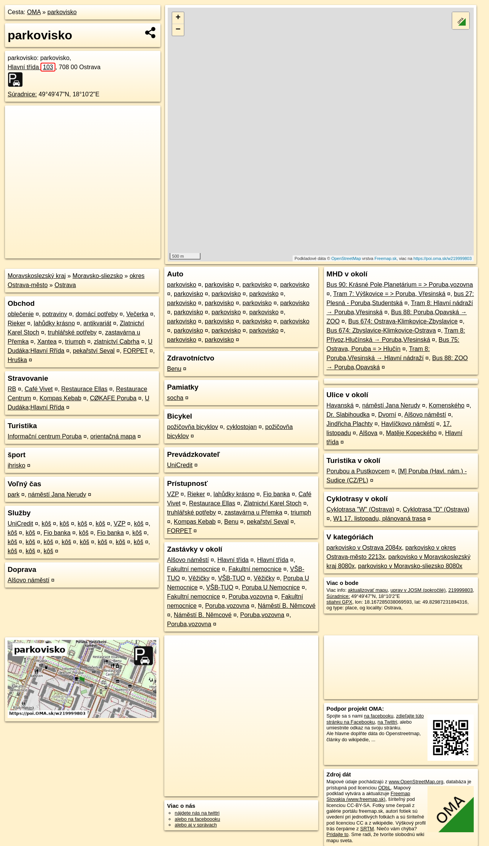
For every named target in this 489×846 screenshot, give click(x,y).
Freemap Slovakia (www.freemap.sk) (368, 796)
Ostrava (65, 285)
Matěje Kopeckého (411, 433)
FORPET (135, 350)
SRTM (367, 828)
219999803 (461, 590)
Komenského (446, 405)
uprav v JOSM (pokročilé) (417, 590)
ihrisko (16, 465)
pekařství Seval (94, 350)
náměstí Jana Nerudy (57, 494)
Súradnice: (22, 94)
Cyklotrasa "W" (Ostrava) (361, 509)
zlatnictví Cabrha (116, 341)
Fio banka (57, 532)
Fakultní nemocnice (193, 569)
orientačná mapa (113, 436)
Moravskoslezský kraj (37, 276)
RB (12, 389)
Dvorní (387, 414)
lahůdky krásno (54, 323)
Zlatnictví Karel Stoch (272, 503)
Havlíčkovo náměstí (408, 424)
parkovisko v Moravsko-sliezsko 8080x (410, 566)
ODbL (384, 788)
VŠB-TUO (231, 578)
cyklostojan (242, 427)
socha (175, 398)
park (13, 494)
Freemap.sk (385, 258)
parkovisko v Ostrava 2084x (364, 547)
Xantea (47, 341)
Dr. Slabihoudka (348, 414)
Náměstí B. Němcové (287, 605)
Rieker (16, 323)
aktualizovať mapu (368, 590)
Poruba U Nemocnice (271, 587)
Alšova (368, 433)
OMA (34, 12)
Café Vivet (38, 389)
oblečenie (21, 314)
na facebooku (378, 716)
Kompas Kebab (60, 398)
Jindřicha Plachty (350, 424)
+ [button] (178, 18)
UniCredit (20, 523)
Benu (174, 368)
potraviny (54, 314)
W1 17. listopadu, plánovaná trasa (379, 518)
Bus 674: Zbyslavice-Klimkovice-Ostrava (381, 330)
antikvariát (97, 323)
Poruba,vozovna (250, 596)
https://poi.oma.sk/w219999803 (442, 258)
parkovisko (61, 12)
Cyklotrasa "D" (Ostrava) (436, 509)
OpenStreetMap (346, 258)
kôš (46, 523)
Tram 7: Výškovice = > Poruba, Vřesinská (389, 294)
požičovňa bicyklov (192, 427)
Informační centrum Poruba (45, 436)
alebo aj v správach (196, 825)
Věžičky (198, 578)
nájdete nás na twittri (197, 813)
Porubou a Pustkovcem (358, 471)
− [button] (178, 30)
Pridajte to (338, 834)
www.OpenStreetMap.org (416, 781)
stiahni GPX (340, 602)
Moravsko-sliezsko (98, 276)
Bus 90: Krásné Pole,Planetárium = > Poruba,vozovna (400, 284)
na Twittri (387, 722)
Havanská (340, 405)
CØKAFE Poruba (113, 398)
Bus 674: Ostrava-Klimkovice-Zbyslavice (402, 321)
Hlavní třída (31, 67)
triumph (75, 341)
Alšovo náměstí (28, 580)
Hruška (17, 360)
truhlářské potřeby (72, 332)
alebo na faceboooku (197, 819)
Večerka (137, 314)
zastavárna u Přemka (253, 512)
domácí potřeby (97, 314)
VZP (120, 523)
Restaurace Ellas (84, 389)
